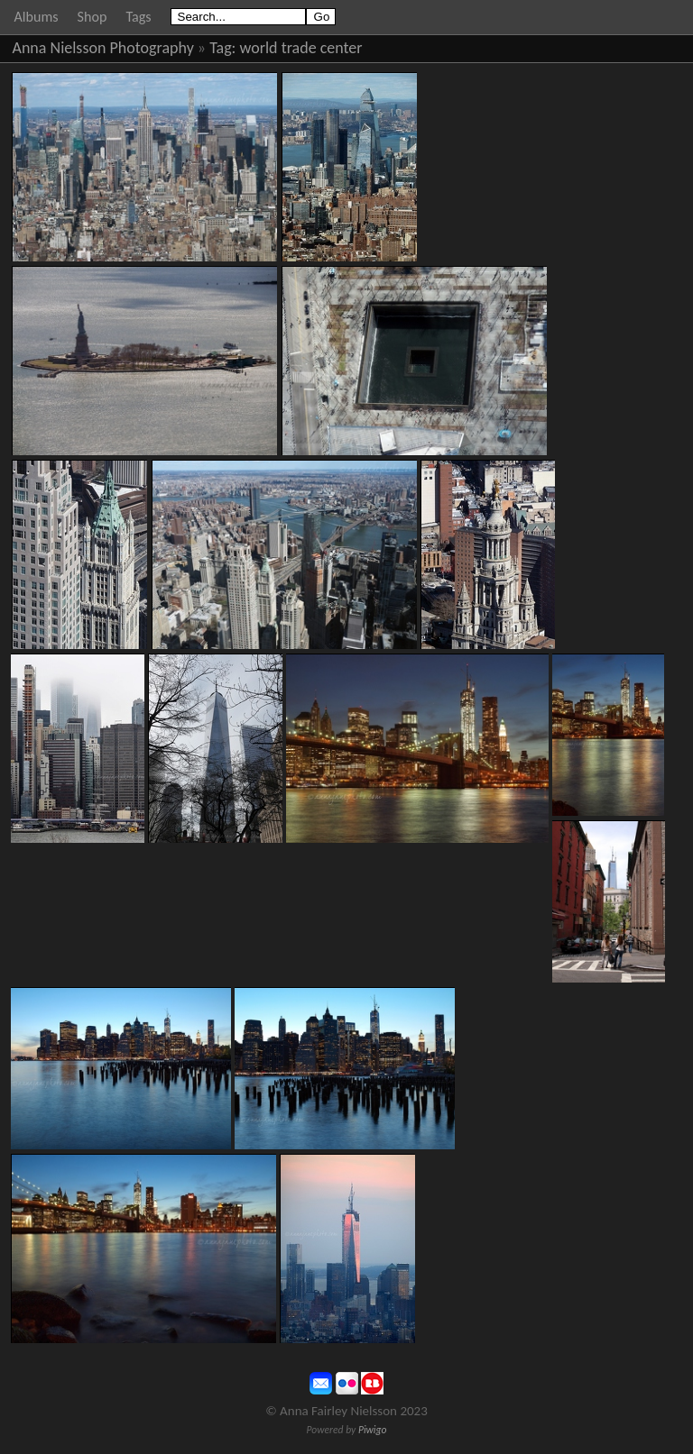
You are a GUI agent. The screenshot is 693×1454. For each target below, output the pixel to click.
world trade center (301, 48)
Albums (36, 16)
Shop (92, 16)
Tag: (222, 48)
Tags (138, 16)
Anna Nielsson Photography (103, 48)
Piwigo (372, 1429)
